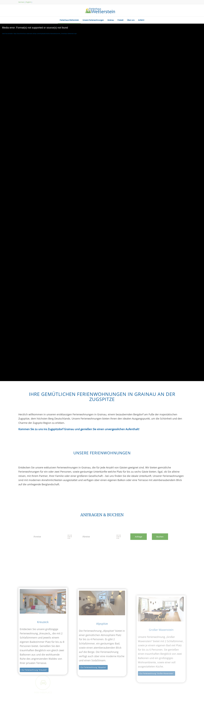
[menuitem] (69, 20)
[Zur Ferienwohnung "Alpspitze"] (93, 692)
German (21, 2)
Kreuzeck (43, 644)
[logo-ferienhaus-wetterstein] (102, 10)
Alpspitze (102, 648)
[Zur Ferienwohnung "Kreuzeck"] (34, 691)
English (28, 2)
